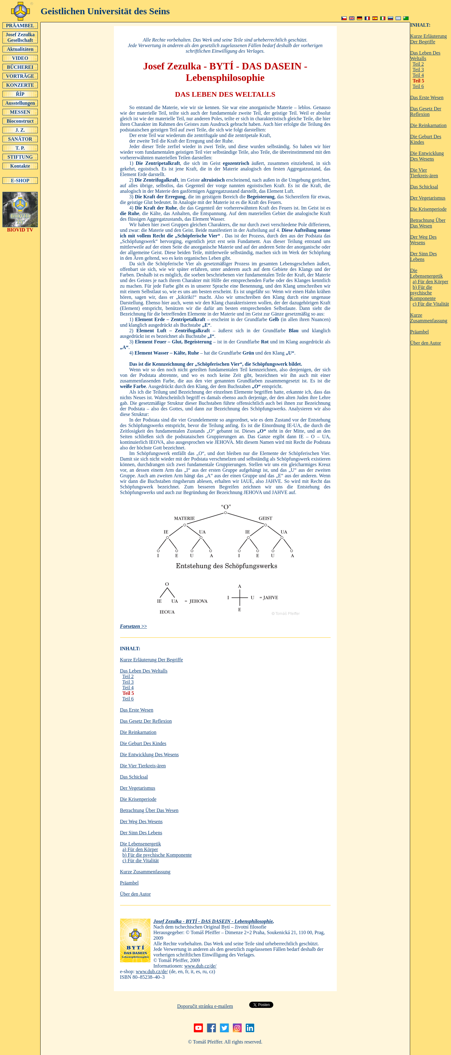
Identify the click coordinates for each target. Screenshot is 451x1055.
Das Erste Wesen (137, 710)
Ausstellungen (20, 103)
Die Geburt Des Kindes (143, 743)
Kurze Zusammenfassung (145, 871)
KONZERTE (20, 85)
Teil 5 (128, 693)
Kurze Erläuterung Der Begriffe (151, 659)
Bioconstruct (20, 121)
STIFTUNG (20, 157)
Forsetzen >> (133, 626)
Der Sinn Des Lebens (141, 832)
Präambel (129, 882)
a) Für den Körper (140, 849)
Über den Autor (135, 894)
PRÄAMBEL (20, 25)
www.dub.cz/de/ (200, 966)
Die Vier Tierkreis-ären (143, 765)
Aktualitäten (20, 49)
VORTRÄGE (20, 76)
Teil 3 (128, 682)
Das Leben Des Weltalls (143, 670)
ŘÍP (20, 94)
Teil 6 (128, 698)
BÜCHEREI (20, 67)
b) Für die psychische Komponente (157, 855)
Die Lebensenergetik (140, 843)
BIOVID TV (20, 227)
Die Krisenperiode (138, 799)
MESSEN (20, 112)
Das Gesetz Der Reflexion (146, 721)
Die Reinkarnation (138, 732)
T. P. (20, 148)
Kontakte (20, 166)
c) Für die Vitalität (141, 860)
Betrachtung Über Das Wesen (149, 810)
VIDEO (20, 58)
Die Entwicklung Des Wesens (149, 754)
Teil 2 (128, 676)
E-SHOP (20, 180)
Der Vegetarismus (137, 788)
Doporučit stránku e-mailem (205, 1006)
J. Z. (20, 130)
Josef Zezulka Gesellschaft (20, 37)
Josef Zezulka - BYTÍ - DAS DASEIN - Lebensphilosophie (213, 921)
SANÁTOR (20, 139)
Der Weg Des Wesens (141, 821)
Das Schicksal (134, 776)
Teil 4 (128, 687)
